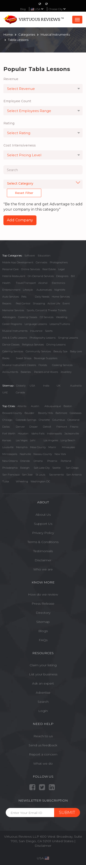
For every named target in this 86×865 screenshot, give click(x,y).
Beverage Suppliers (45, 358)
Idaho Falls (37, 433)
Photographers (59, 262)
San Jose (27, 474)
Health (6, 283)
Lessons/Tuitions (60, 324)
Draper (33, 426)
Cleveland (73, 419)
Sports (49, 330)
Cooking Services (62, 365)
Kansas (6, 440)
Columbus (58, 419)
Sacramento (56, 474)
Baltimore (61, 413)
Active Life (53, 303)
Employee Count (17, 101)
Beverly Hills (45, 413)
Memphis (22, 447)
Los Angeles (51, 440)
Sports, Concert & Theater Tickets (46, 310)
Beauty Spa (60, 351)
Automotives (44, 289)
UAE (5, 392)
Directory (43, 613)
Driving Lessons (56, 344)
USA (32, 385)
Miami (52, 447)
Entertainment (11, 289)
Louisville (8, 447)
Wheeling (22, 481)
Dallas (6, 426)
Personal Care (10, 269)
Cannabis (41, 262)
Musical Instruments (15, 330)
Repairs (6, 303)
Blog (23, 9)
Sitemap (43, 622)
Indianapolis (54, 433)
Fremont (61, 426)
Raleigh (25, 467)
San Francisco (10, 474)
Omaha (38, 461)
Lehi (32, 440)
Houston (23, 433)
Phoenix (52, 461)
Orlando (25, 461)
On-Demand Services (41, 276)
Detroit (47, 426)
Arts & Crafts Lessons (14, 337)
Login (43, 711)
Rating (8, 123)
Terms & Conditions (43, 542)
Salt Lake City (42, 467)
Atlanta (21, 406)
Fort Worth (8, 433)
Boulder (29, 413)
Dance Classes (10, 344)
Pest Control (23, 303)
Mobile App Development (17, 262)
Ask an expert (43, 683)
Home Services (61, 296)
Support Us (43, 524)
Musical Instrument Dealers (19, 365)
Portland (66, 461)
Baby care (76, 351)
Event (66, 303)
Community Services (38, 351)
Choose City (57, 9)
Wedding (61, 317)
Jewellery (66, 372)
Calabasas (75, 413)
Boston (68, 406)
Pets (23, 296)
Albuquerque (52, 406)
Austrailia (76, 385)
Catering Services (12, 351)
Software (29, 255)
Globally (21, 385)
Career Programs (12, 324)
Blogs (43, 631)
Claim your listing (43, 665)
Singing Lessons (68, 337)
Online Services (30, 269)
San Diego (72, 467)
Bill (73, 276)
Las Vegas (22, 440)
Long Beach (68, 440)
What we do (43, 763)
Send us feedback (43, 745)
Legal (61, 269)
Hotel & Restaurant (13, 276)
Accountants (10, 372)
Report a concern (43, 754)
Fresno (74, 426)
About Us (43, 514)
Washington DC (40, 481)
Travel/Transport (26, 283)
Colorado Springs (26, 419)
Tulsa (5, 481)
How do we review (43, 594)
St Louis (40, 474)
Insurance (36, 330)
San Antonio (74, 474)
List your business (43, 674)
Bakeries (26, 372)
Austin (35, 406)
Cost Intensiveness (19, 145)
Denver (20, 426)
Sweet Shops (23, 358)
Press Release (43, 603)
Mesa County (38, 447)
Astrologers (9, 317)
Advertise (43, 692)
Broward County (12, 413)
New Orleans (10, 461)
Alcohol (42, 283)
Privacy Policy (43, 533)
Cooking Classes (27, 317)
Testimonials (43, 551)
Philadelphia (10, 467)
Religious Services (33, 344)
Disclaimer (43, 560)
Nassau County (42, 454)
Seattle (56, 467)
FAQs (43, 640)
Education (44, 255)
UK (59, 385)
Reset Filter (24, 193)
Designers (62, 276)
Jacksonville (71, 433)
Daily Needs (42, 296)
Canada (20, 392)
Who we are (43, 569)
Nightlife (59, 289)
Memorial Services (13, 310)
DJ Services (46, 317)
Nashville (25, 454)
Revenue (10, 79)
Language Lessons (36, 324)
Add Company (20, 220)
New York (60, 454)
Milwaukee (68, 447)
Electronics (58, 283)
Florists (43, 365)
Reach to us (43, 736)
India (46, 385)
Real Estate (49, 269)
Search (43, 702)
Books (5, 358)
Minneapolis (9, 454)
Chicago (7, 419)
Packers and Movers (46, 372)
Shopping (39, 303)
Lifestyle (28, 289)
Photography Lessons (42, 337)
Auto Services (10, 296)
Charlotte (44, 419)
